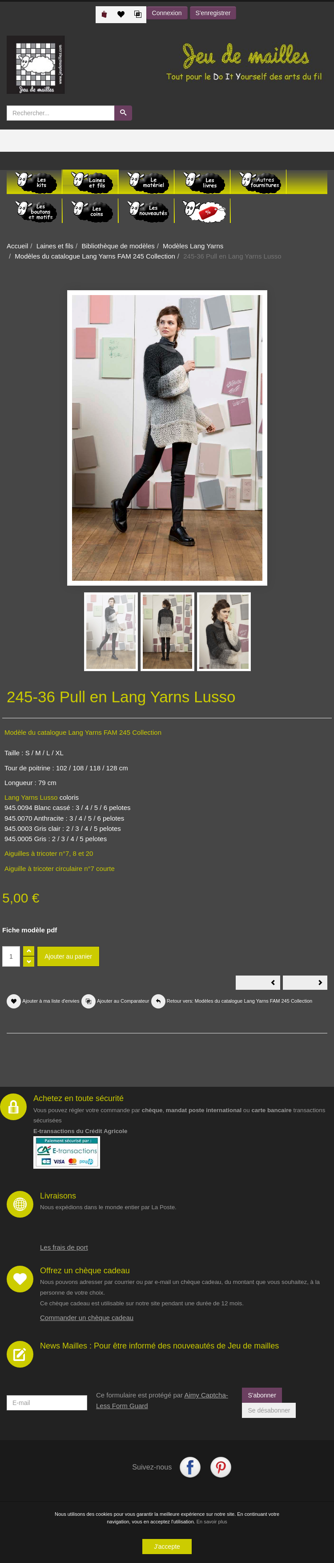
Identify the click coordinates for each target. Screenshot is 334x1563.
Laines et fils (54, 246)
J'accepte (167, 1547)
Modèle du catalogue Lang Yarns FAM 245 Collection (82, 732)
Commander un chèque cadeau (86, 1317)
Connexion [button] (167, 12)
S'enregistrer (213, 12)
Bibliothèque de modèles (117, 246)
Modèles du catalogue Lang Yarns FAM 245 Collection (95, 256)
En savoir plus (212, 1522)
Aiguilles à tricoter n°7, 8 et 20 (48, 853)
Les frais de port (64, 1247)
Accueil (17, 246)
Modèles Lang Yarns (193, 246)
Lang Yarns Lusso (31, 797)
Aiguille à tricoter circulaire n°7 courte (60, 868)
